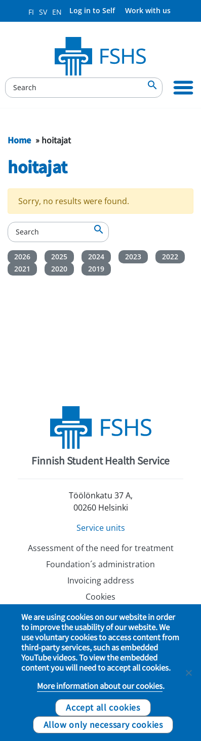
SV (43, 12)
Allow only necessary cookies (103, 724)
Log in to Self (92, 10)
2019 (96, 269)
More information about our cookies (100, 686)
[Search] (84, 87)
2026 (22, 256)
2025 (59, 256)
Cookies (100, 596)
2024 (96, 256)
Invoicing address (100, 580)
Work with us (148, 10)
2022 (170, 256)
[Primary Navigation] (183, 87)
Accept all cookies (103, 707)
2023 (133, 256)
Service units (100, 527)
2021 (22, 269)
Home (19, 140)
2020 (59, 269)
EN (57, 12)
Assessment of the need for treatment (101, 548)
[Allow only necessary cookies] (188, 673)
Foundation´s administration (100, 564)
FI (31, 12)
